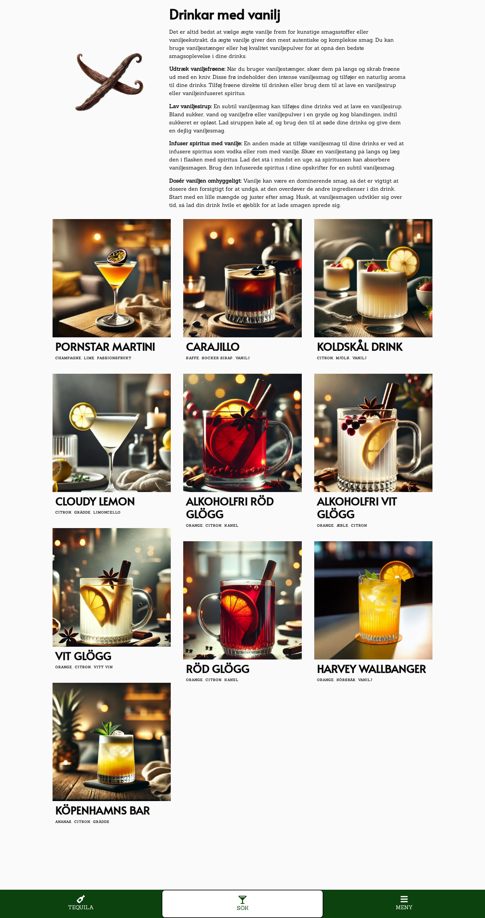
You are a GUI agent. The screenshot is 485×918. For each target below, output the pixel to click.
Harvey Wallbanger (371, 668)
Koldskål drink (359, 346)
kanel (231, 525)
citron (325, 358)
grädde (82, 512)
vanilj (242, 358)
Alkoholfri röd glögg (229, 507)
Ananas (63, 822)
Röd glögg (217, 668)
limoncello (107, 512)
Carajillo (212, 346)
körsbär (345, 680)
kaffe (192, 358)
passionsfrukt (114, 358)
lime (89, 358)
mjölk (343, 358)
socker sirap (217, 358)
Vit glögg (83, 655)
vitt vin (103, 667)
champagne (68, 358)
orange (194, 525)
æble (342, 525)
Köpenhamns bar (102, 810)
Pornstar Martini (105, 346)
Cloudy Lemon (95, 501)
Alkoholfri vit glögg (357, 507)
